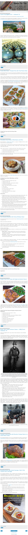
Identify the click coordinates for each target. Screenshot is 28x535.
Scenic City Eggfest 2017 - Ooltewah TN (10, 14)
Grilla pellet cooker (9, 460)
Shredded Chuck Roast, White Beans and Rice (11, 139)
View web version (14, 532)
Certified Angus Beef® (20, 16)
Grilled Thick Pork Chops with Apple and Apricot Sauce (13, 279)
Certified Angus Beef (13, 175)
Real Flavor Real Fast (24, 108)
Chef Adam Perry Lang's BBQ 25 (20, 304)
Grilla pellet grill (2, 438)
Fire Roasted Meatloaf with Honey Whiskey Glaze (12, 216)
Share (2, 67)
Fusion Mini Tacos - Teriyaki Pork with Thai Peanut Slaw (13, 70)
